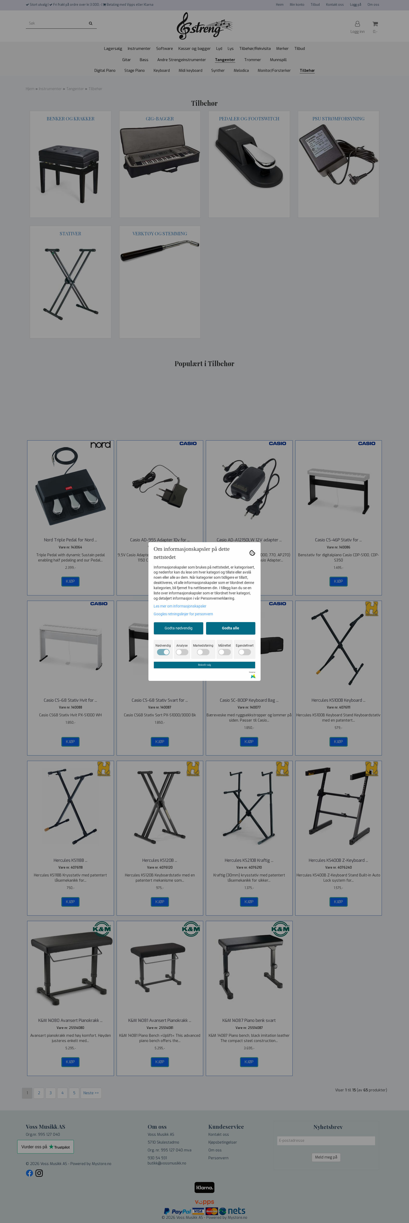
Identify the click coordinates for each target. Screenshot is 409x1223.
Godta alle (230, 628)
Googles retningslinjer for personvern (183, 614)
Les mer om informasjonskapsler (180, 606)
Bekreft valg (204, 664)
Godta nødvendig (179, 628)
